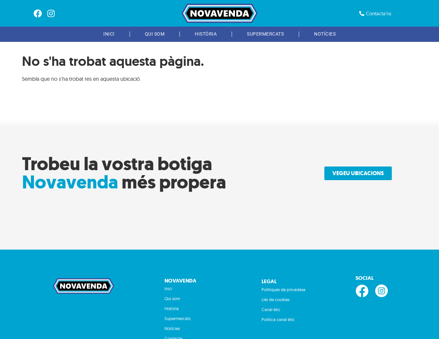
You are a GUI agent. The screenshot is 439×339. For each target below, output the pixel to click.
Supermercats (265, 34)
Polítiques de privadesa (283, 289)
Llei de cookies (275, 299)
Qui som (155, 34)
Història (206, 34)
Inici (109, 34)
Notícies (325, 34)
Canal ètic (271, 309)
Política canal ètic (278, 319)
